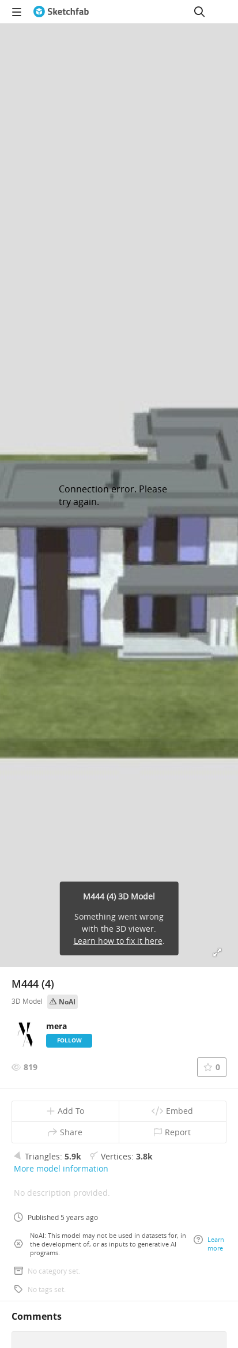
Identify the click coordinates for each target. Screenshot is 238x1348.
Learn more (209, 1243)
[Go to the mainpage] (61, 11)
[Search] (199, 11)
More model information (61, 1168)
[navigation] (17, 11)
